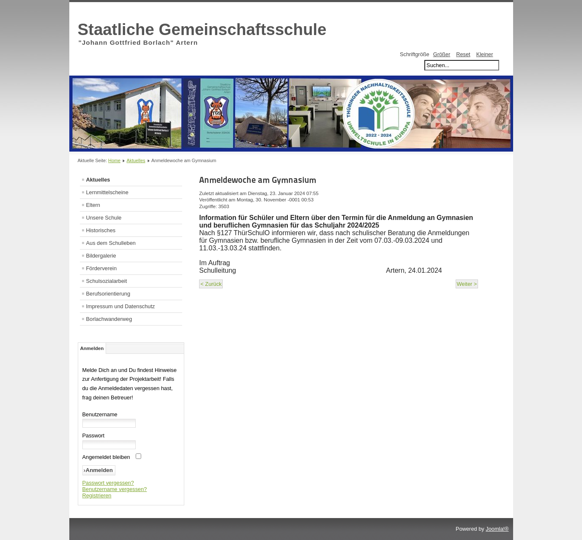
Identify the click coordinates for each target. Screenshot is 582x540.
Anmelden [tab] (92, 348)
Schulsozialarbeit (106, 281)
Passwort (93, 435)
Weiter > (467, 284)
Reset (463, 54)
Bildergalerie (101, 255)
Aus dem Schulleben (111, 243)
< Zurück (210, 284)
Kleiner (484, 54)
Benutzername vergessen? (114, 489)
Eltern (93, 205)
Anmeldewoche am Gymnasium (257, 180)
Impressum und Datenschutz (120, 306)
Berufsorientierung (108, 293)
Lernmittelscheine (107, 192)
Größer (442, 54)
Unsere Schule (104, 217)
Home (114, 160)
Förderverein (101, 268)
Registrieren (97, 495)
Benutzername (99, 414)
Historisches (101, 230)
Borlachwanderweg (109, 319)
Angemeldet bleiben (106, 457)
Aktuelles (136, 160)
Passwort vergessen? (108, 483)
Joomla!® (497, 529)
